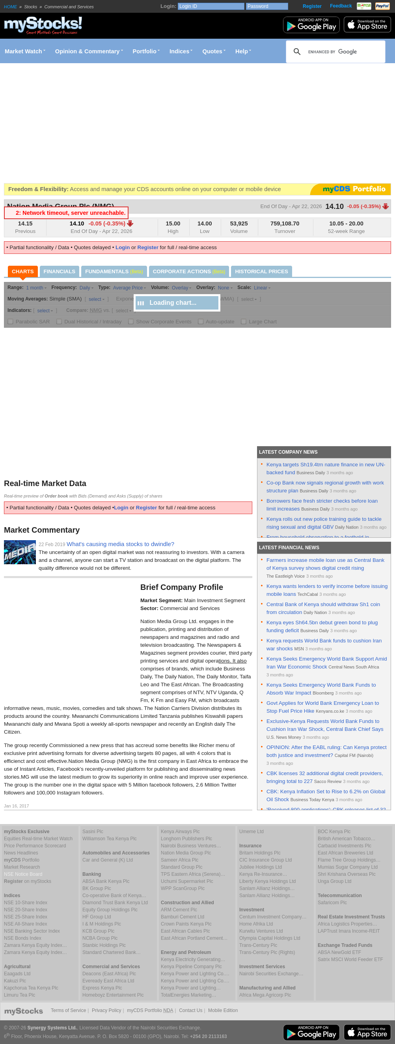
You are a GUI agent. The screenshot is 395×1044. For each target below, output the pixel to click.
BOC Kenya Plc (334, 831)
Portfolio (145, 51)
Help (241, 51)
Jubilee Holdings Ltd (260, 867)
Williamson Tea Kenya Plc (109, 838)
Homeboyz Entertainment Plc (112, 995)
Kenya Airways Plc (180, 831)
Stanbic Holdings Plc (104, 945)
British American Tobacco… (347, 838)
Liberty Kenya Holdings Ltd (267, 881)
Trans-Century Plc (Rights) (267, 952)
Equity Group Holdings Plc (110, 910)
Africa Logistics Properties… (347, 924)
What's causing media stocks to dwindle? (120, 544)
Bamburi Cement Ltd (182, 917)
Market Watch (23, 51)
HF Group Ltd (96, 917)
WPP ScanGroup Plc (183, 888)
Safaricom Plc (332, 902)
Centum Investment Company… (273, 917)
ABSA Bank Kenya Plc (105, 881)
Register (312, 6)
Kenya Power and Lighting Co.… (195, 973)
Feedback (341, 6)
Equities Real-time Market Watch (38, 838)
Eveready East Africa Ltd (108, 981)
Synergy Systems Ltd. (52, 1028)
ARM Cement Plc (179, 910)
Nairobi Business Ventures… (191, 846)
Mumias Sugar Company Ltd (348, 867)
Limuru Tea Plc (19, 995)
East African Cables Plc (185, 931)
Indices (180, 51)
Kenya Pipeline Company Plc (191, 966)
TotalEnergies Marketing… (188, 995)
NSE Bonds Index (22, 938)
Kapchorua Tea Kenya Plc (31, 988)
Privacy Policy (106, 1010)
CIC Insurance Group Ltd (265, 860)
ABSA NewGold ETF (339, 952)
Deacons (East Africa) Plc (109, 973)
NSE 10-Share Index (25, 902)
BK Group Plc (96, 888)
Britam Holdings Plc (260, 853)
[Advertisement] (108, 123)
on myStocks (27, 881)
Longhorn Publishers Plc (186, 838)
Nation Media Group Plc (186, 853)
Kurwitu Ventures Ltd (261, 931)
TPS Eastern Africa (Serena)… (193, 874)
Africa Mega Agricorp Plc (265, 995)
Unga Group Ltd (334, 881)
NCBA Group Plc (99, 938)
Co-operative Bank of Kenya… (114, 895)
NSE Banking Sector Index (32, 931)
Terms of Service (68, 1010)
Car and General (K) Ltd (107, 860)
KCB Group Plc (98, 931)
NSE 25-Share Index (25, 917)
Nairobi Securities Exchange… (271, 973)
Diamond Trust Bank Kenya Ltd (115, 902)
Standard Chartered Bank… (111, 952)
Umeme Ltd (251, 831)
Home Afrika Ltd (256, 924)
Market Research (22, 867)
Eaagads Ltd (17, 973)
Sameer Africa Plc (179, 860)
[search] (334, 51)
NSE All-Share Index (25, 924)
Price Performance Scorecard (35, 846)
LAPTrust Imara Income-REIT (349, 931)
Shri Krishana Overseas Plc (347, 874)
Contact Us (190, 1010)
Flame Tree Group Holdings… (349, 860)
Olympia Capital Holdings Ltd (269, 938)
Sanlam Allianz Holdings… (267, 888)
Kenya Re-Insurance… (263, 874)
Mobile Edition (223, 1010)
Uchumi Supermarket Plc (187, 881)
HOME (10, 6)
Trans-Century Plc (258, 945)
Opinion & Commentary (87, 51)
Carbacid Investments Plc (344, 846)
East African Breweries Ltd (345, 853)
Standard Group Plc (181, 867)
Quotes (213, 51)
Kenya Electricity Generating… (193, 959)
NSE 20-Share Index (25, 910)
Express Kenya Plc (102, 988)
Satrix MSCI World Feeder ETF (350, 959)
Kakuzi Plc (15, 981)
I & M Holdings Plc (101, 924)
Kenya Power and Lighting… (191, 988)
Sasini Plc (92, 831)
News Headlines (21, 853)
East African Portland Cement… (194, 938)
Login (123, 247)
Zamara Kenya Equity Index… (35, 945)
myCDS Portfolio (150, 1010)
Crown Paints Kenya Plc (186, 924)
